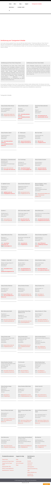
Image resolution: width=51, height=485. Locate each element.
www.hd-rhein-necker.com (9, 114)
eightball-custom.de (8, 192)
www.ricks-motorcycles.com (9, 319)
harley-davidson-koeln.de (9, 345)
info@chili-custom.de (25, 220)
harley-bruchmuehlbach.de (26, 445)
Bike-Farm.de (40, 141)
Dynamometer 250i (6, 466)
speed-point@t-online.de (43, 117)
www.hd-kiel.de (24, 243)
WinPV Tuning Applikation (8, 468)
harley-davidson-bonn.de (25, 345)
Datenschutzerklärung (32, 468)
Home (10, 3)
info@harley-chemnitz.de (9, 372)
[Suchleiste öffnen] (9, 10)
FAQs (17, 459)
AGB (28, 470)
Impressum (30, 463)
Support (28, 4)
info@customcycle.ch (42, 396)
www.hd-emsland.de (42, 168)
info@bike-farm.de (42, 142)
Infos (16, 4)
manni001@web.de (8, 220)
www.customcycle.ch (42, 394)
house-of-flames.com (8, 294)
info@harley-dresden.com (26, 295)
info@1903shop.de (42, 347)
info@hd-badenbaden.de (9, 321)
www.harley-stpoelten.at (43, 319)
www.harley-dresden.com (26, 294)
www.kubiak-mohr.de (8, 268)
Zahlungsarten (30, 466)
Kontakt (29, 461)
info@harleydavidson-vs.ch (26, 396)
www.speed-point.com (42, 115)
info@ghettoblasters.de (26, 270)
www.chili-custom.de (25, 219)
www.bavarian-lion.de (25, 192)
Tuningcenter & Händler (37, 3)
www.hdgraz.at (41, 294)
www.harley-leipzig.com (42, 268)
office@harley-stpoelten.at (43, 321)
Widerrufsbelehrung (31, 472)
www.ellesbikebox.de (42, 445)
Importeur (29, 464)
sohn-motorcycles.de (8, 445)
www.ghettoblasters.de (25, 268)
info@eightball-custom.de (9, 193)
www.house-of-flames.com (9, 418)
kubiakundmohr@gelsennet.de (7, 271)
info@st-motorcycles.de (26, 142)
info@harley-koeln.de (8, 346)
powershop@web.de (25, 322)
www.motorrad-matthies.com (44, 193)
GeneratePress (33, 480)
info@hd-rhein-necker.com (9, 115)
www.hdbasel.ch (41, 370)
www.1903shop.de (41, 243)
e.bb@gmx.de (41, 447)
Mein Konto (12, 7)
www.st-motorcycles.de (26, 141)
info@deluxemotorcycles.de (43, 220)
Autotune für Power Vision (8, 461)
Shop (21, 4)
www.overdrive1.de (8, 219)
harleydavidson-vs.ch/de (26, 394)
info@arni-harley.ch (25, 372)
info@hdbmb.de (24, 447)
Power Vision (5, 459)
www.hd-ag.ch (6, 394)
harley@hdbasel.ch (42, 372)
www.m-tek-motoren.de (8, 168)
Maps (17, 465)
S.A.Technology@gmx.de (26, 169)
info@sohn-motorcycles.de (9, 447)
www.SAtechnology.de (25, 168)
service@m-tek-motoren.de (9, 169)
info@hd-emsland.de (42, 169)
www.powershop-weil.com (26, 321)
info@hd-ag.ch (7, 396)
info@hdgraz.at (41, 295)
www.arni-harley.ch (24, 370)
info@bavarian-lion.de (25, 193)
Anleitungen (18, 461)
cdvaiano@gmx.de (8, 246)
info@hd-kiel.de (24, 244)
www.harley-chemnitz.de (9, 370)
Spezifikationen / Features (8, 470)
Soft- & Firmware (19, 463)
